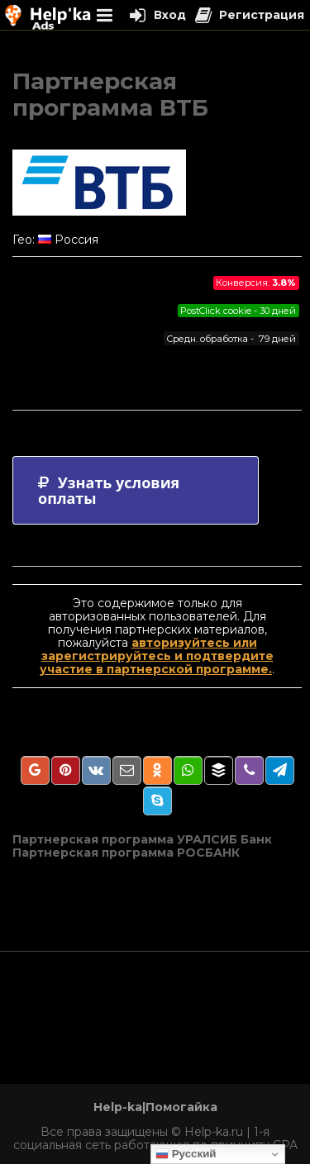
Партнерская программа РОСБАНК (126, 852)
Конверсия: (256, 282)
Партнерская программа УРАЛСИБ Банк (142, 839)
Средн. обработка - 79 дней (231, 338)
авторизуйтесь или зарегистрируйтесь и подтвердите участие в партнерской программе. (157, 656)
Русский (186, 1154)
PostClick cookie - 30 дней (238, 310)
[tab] (135, 490)
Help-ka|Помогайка (155, 1107)
